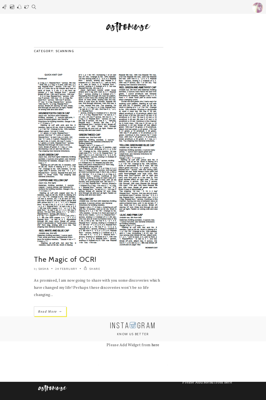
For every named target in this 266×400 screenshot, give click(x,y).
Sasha (44, 269)
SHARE (92, 269)
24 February (66, 269)
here (155, 344)
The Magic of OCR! (65, 259)
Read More (50, 311)
